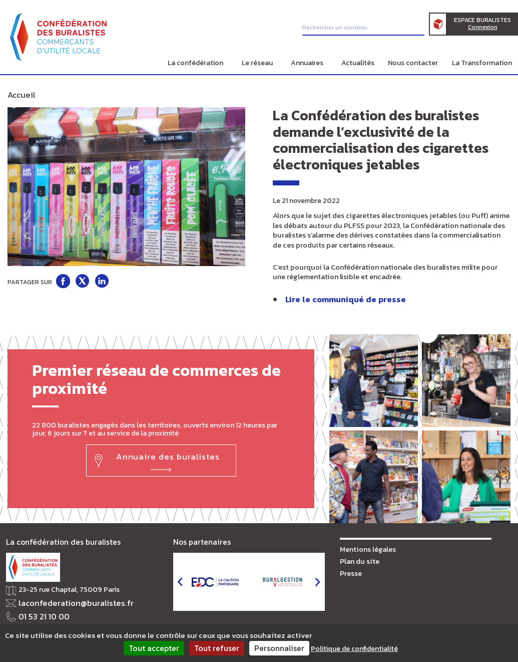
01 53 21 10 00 (40, 612)
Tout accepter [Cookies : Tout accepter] (154, 648)
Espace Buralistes (487, 26)
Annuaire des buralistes (167, 452)
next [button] (317, 579)
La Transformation (482, 63)
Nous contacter (413, 63)
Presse (350, 569)
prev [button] (180, 579)
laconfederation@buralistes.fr (67, 600)
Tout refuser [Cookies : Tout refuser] (216, 648)
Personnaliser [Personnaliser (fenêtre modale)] (279, 648)
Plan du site (358, 557)
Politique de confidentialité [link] (354, 648)
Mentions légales (366, 546)
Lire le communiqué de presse (339, 297)
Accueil (19, 94)
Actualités (357, 63)
